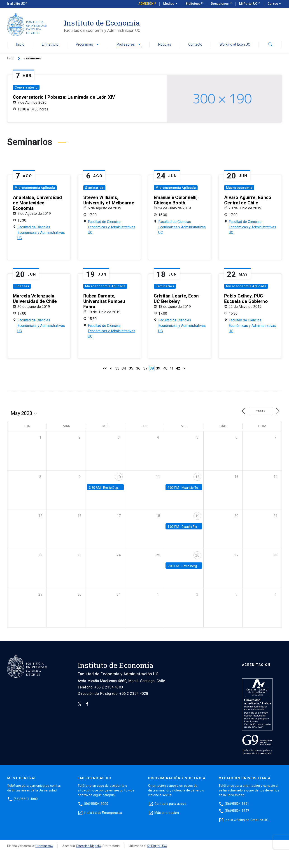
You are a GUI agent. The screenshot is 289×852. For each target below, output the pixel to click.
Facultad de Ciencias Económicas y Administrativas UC (41, 232)
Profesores (129, 45)
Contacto (195, 45)
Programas (87, 45)
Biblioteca (193, 3)
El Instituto (50, 45)
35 (131, 368)
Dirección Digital (87, 846)
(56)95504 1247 (237, 810)
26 (197, 555)
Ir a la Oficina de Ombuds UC (246, 820)
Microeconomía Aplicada (35, 188)
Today (260, 411)
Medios (170, 4)
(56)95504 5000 (96, 803)
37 (145, 368)
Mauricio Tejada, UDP (197, 487)
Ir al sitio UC (16, 3)
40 (165, 368)
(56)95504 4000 (26, 799)
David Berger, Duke (195, 566)
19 (197, 516)
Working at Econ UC (234, 45)
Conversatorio (26, 87)
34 (124, 368)
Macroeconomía (239, 188)
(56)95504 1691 (237, 803)
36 (138, 368)
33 (117, 368)
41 (172, 368)
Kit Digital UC (156, 846)
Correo (275, 4)
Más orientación (166, 812)
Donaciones (220, 3)
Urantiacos (43, 846)
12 (197, 477)
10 (119, 477)
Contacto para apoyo (170, 803)
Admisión (146, 3)
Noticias (164, 45)
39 (158, 368)
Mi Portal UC (248, 3)
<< (105, 368)
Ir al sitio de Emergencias (103, 812)
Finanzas (22, 286)
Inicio (20, 45)
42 (178, 368)
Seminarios (94, 188)
